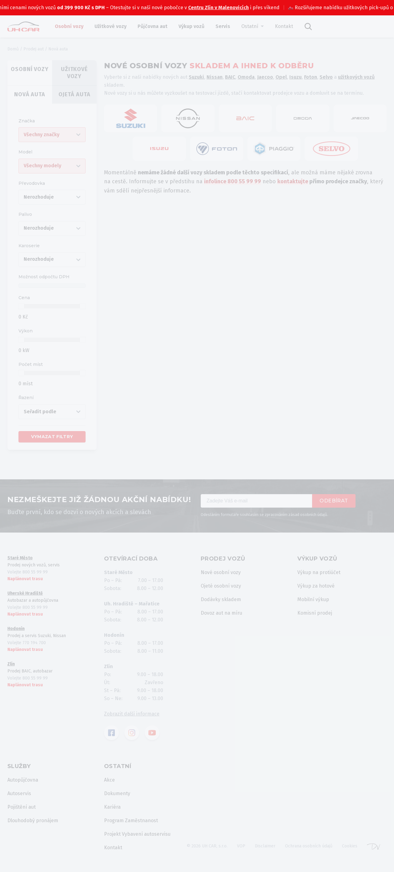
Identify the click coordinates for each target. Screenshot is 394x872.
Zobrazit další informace (131, 714)
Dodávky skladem (221, 599)
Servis (222, 26)
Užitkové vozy (110, 26)
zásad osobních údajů (307, 514)
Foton (310, 77)
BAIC (230, 77)
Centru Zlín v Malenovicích (235, 7)
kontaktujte (292, 181)
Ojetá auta (74, 94)
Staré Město (20, 558)
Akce (109, 780)
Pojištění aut (21, 807)
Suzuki (196, 77)
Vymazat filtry (52, 436)
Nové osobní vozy (221, 572)
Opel (281, 77)
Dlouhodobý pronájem (32, 820)
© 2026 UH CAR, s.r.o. (207, 846)
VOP (241, 846)
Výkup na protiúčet (318, 572)
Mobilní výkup (313, 599)
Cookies (349, 846)
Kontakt (284, 26)
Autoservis (19, 793)
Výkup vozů (191, 26)
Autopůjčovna (22, 780)
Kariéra (112, 807)
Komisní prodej (314, 613)
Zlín (11, 664)
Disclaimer (265, 846)
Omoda (246, 77)
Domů (13, 49)
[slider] (21, 306)
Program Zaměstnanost (131, 820)
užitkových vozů (356, 77)
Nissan (215, 77)
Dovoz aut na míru (221, 613)
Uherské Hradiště (25, 593)
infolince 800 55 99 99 (232, 181)
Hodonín (16, 628)
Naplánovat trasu (25, 578)
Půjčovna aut (152, 26)
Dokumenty (117, 793)
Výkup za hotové (316, 586)
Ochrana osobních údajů (308, 846)
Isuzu (295, 77)
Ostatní (249, 26)
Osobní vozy (69, 26)
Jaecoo (265, 77)
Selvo (326, 77)
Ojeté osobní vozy (221, 586)
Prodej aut (33, 49)
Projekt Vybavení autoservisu (137, 834)
